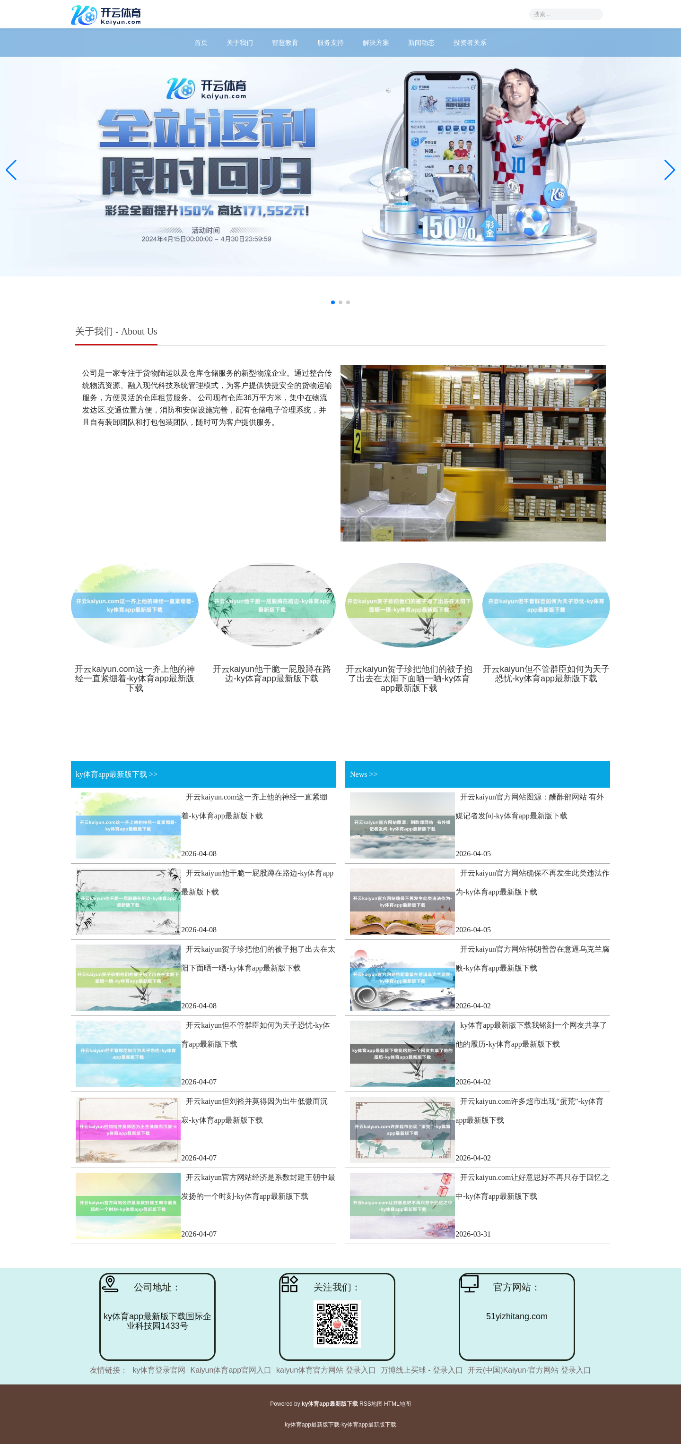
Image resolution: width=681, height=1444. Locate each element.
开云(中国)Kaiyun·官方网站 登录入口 (529, 1370)
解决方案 (376, 42)
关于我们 (240, 42)
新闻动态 (421, 42)
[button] (670, 170)
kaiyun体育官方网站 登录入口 (326, 1370)
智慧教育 (285, 42)
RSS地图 (371, 1404)
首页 (201, 42)
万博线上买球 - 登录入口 (422, 1370)
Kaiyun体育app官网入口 (230, 1370)
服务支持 (330, 42)
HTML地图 (397, 1404)
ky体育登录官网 (158, 1370)
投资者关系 (470, 42)
